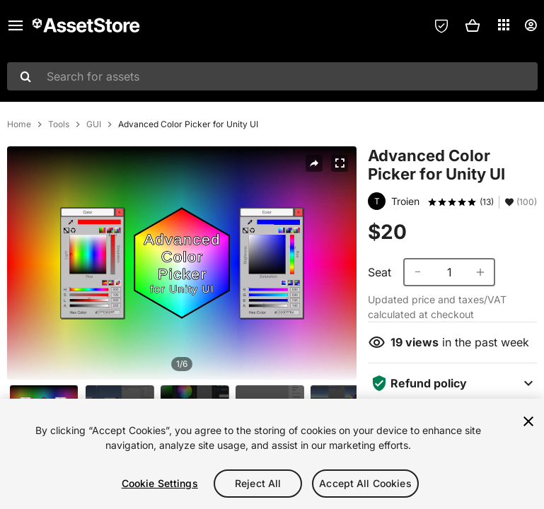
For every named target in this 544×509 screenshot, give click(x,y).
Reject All (258, 483)
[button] (472, 25)
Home (19, 124)
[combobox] (272, 76)
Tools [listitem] (58, 124)
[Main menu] (15, 25)
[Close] (528, 421)
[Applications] (503, 24)
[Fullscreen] (339, 163)
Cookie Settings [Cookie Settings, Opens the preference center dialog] (160, 483)
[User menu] (530, 25)
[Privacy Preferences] (441, 25)
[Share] (314, 163)
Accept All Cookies (365, 483)
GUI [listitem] (93, 124)
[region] (272, 454)
